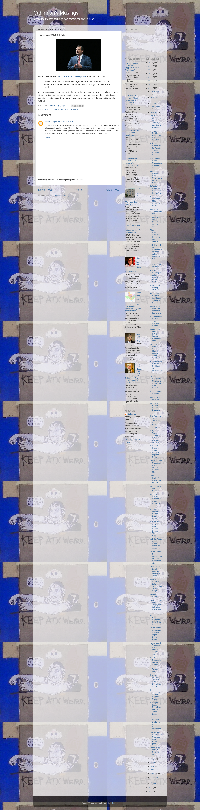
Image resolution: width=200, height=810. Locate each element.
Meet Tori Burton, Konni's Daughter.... (155, 407)
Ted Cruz (64, 109)
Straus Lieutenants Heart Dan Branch (155, 513)
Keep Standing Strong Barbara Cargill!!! (155, 694)
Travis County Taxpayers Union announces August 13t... (156, 648)
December (155, 91)
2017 (150, 73)
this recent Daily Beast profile (72, 76)
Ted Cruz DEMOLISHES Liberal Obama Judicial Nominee (155, 351)
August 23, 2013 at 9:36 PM (62, 122)
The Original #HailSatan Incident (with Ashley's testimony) (133, 161)
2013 (150, 88)
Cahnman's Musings (55, 13)
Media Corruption (52, 109)
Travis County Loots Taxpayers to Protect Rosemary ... (156, 606)
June (153, 762)
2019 (150, 66)
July (153, 759)
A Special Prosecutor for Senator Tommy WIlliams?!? (156, 149)
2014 (150, 84)
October (154, 103)
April (153, 770)
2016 (150, 77)
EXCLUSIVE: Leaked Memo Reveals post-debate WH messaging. (131, 100)
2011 (150, 791)
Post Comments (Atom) (59, 195)
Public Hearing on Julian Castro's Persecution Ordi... (155, 276)
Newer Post (45, 189)
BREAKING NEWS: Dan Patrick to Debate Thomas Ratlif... (155, 528)
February (154, 777)
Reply (47, 137)
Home (79, 189)
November (155, 97)
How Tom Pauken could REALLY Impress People (154, 451)
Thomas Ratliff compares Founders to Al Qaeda (155, 235)
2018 (150, 70)
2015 (150, 81)
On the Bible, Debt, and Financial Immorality (155, 309)
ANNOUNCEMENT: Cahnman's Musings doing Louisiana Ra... (156, 252)
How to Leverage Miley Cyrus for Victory (155, 201)
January (154, 783)
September (155, 107)
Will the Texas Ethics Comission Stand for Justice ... (156, 543)
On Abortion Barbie (155, 595)
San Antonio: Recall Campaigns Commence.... (156, 163)
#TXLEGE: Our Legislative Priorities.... (132, 132)
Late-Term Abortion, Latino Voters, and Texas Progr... (156, 585)
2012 (150, 788)
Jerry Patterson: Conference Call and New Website (155, 382)
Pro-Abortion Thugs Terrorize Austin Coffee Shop (155, 421)
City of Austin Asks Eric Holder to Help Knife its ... (155, 619)
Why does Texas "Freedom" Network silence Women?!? (155, 436)
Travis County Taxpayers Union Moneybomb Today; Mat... (156, 466)
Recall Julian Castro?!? (155, 392)
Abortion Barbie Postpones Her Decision (155, 135)
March (153, 773)
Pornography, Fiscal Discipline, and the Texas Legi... (155, 708)
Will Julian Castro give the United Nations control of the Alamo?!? (133, 229)
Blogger (115, 803)
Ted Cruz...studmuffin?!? (155, 264)
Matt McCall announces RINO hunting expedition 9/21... (155, 335)
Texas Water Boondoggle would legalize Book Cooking (155, 633)
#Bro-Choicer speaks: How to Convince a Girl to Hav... (156, 176)
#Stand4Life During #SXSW (155, 287)
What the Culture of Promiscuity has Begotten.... (155, 500)
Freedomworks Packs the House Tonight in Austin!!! (156, 298)
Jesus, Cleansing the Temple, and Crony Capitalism (155, 121)
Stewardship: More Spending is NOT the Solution (155, 222)
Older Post (112, 189)
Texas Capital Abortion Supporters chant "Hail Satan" (132, 66)
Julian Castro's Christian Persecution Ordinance (155, 723)
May (153, 766)
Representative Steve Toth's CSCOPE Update (156, 321)
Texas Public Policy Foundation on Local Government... (156, 557)
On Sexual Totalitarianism (156, 211)
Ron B (48, 122)
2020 (150, 62)
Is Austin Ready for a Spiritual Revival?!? (155, 189)
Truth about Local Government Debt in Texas (155, 571)
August (154, 113)
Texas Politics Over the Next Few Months (156, 750)
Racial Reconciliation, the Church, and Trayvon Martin (155, 664)
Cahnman (132, 414)
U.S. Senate (74, 109)
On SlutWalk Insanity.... (155, 398)
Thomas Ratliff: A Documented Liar (155, 479)
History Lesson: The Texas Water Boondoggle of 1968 (155, 680)
